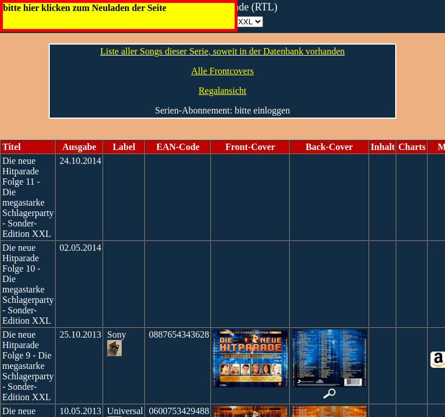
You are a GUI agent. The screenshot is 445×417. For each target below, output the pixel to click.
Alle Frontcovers (222, 71)
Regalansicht (223, 91)
